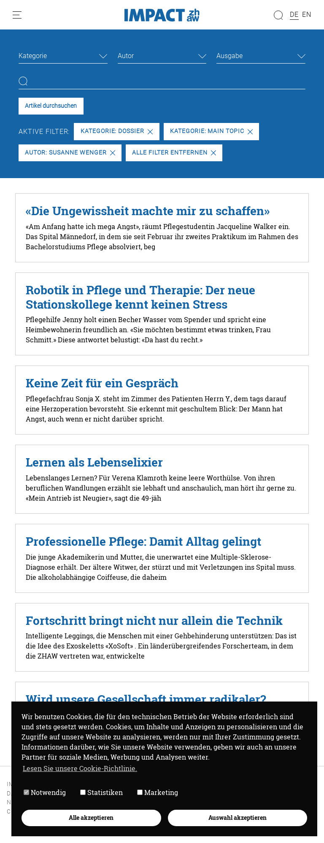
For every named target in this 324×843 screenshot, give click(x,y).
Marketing (157, 792)
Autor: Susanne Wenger (70, 152)
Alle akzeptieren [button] (91, 818)
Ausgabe (229, 56)
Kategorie (33, 56)
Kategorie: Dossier (117, 131)
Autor (126, 56)
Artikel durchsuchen (51, 105)
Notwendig (45, 792)
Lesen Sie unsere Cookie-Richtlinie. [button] (80, 768)
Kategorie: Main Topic (211, 131)
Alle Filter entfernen (174, 152)
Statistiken (101, 792)
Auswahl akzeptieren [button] (237, 818)
